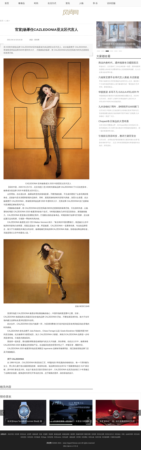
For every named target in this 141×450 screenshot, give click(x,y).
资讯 (68, 3)
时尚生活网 (100, 434)
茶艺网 (78, 437)
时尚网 (17, 434)
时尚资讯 (30, 437)
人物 (81, 3)
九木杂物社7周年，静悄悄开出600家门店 (118, 106)
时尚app (43, 437)
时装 (123, 434)
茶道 (40, 434)
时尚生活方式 (109, 434)
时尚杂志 (118, 434)
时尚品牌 (65, 437)
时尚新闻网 (105, 437)
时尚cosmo (57, 437)
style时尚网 (129, 434)
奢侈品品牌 (57, 434)
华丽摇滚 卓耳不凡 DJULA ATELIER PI (118, 92)
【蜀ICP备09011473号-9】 (70, 446)
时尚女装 (137, 434)
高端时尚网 (79, 434)
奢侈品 (21, 3)
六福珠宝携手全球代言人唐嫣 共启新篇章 (118, 77)
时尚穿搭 (50, 437)
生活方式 (52, 3)
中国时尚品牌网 (115, 437)
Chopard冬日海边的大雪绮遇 (113, 121)
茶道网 (51, 434)
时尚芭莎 (23, 437)
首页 (1, 21)
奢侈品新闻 (66, 434)
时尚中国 (98, 437)
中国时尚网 (86, 434)
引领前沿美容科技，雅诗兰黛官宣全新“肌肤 (117, 136)
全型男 (29, 434)
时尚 (36, 3)
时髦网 (45, 434)
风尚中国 (11, 434)
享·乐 (95, 3)
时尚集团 (37, 437)
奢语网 (72, 434)
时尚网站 (84, 437)
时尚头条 (23, 434)
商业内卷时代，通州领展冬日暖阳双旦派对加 (118, 62)
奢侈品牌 (35, 434)
